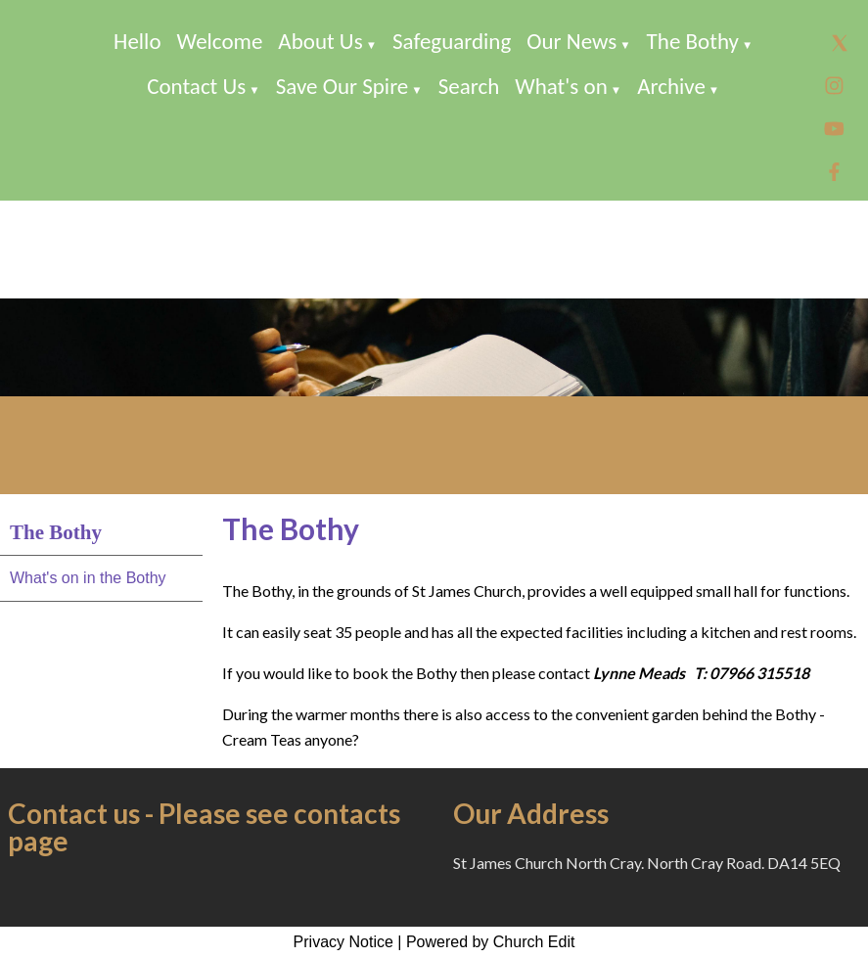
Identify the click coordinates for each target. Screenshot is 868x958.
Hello (137, 41)
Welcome (220, 41)
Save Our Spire (342, 86)
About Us (320, 41)
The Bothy (693, 41)
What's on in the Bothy (88, 578)
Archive (671, 86)
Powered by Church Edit (490, 942)
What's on (561, 86)
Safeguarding (451, 41)
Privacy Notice (343, 942)
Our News (571, 41)
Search (469, 86)
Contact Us (196, 86)
